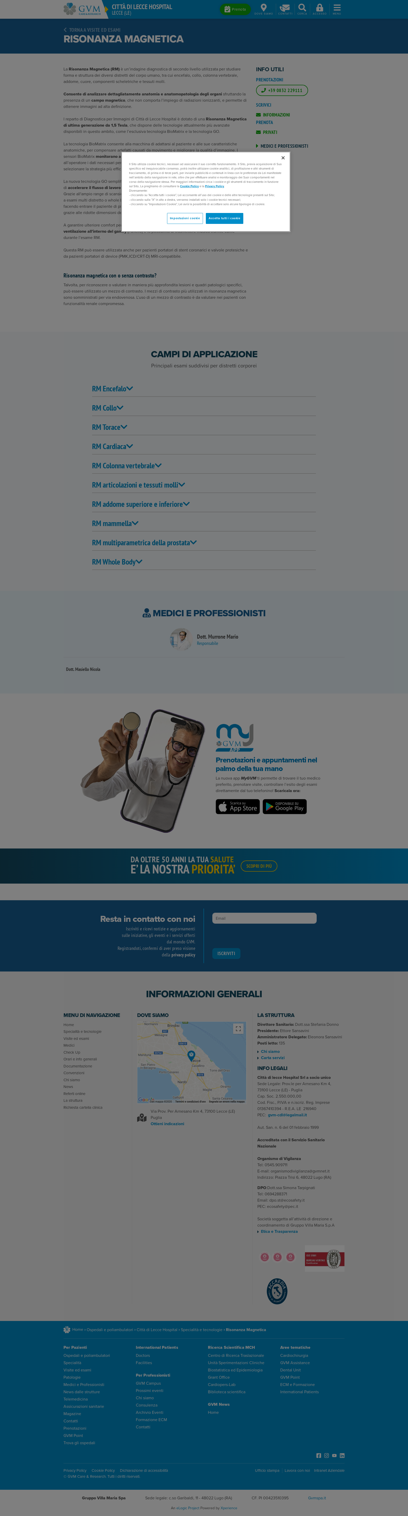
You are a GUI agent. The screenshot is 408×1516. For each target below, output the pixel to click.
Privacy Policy (214, 186)
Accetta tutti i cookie (224, 218)
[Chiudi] (283, 158)
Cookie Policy (189, 186)
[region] (205, 192)
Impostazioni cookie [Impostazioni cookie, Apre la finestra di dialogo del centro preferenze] (185, 218)
